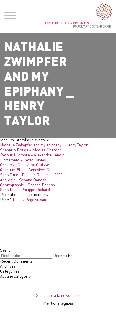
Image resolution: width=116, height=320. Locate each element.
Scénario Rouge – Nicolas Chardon (31, 149)
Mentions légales (58, 303)
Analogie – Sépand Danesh (23, 179)
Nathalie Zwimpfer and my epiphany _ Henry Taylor (44, 144)
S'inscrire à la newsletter (58, 295)
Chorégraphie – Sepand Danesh (27, 184)
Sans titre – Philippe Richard (25, 189)
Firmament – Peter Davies (23, 159)
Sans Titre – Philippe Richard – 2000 (31, 174)
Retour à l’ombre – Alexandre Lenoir (32, 154)
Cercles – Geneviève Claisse (24, 164)
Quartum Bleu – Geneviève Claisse (30, 169)
